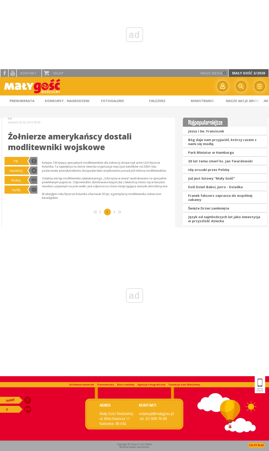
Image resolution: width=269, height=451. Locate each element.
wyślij (16, 189)
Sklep (58, 73)
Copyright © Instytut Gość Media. (135, 444)
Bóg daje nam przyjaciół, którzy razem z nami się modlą (222, 142)
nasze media (211, 73)
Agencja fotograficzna (151, 384)
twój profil (222, 86)
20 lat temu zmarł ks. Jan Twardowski (220, 161)
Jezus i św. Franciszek (206, 131)
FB (16, 161)
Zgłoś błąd (256, 445)
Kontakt (28, 73)
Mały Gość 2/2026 (248, 73)
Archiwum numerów (81, 384)
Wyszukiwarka (241, 86)
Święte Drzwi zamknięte (208, 208)
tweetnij (16, 170)
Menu (259, 86)
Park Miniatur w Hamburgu (211, 152)
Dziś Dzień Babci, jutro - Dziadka (215, 187)
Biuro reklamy (125, 384)
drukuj (16, 180)
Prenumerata (105, 384)
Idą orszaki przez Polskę (208, 170)
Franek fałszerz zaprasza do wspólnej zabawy (220, 197)
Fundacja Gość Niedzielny (184, 384)
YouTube (12, 73)
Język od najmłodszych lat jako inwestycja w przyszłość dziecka (224, 219)
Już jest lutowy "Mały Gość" (211, 178)
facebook (4, 73)
